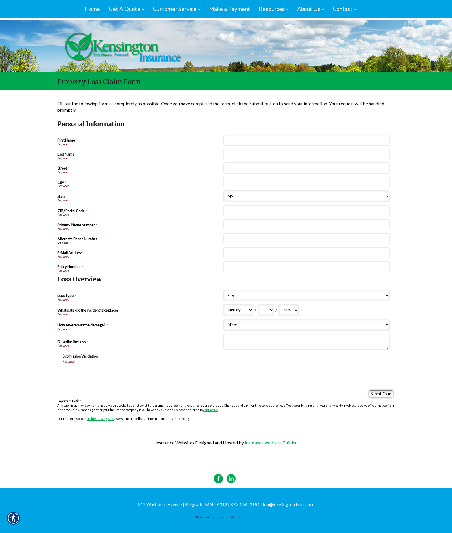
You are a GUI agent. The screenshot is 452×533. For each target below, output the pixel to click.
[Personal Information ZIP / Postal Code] (306, 210)
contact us (210, 410)
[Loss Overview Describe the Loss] (306, 342)
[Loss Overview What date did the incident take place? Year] (288, 310)
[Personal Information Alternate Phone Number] (306, 238)
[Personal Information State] (306, 196)
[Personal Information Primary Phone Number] (306, 224)
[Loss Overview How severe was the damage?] (306, 325)
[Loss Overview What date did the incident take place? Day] (266, 310)
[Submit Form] (381, 393)
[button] (126, 9)
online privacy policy (101, 419)
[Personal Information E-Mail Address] (306, 252)
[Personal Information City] (306, 182)
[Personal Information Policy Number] (306, 266)
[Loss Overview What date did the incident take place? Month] (238, 310)
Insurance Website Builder (271, 442)
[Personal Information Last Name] (306, 154)
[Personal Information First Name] (306, 140)
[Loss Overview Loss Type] (306, 295)
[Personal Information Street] (306, 167)
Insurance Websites (174, 442)
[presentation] (106, 374)
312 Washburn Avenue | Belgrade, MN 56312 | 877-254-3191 (199, 504)
